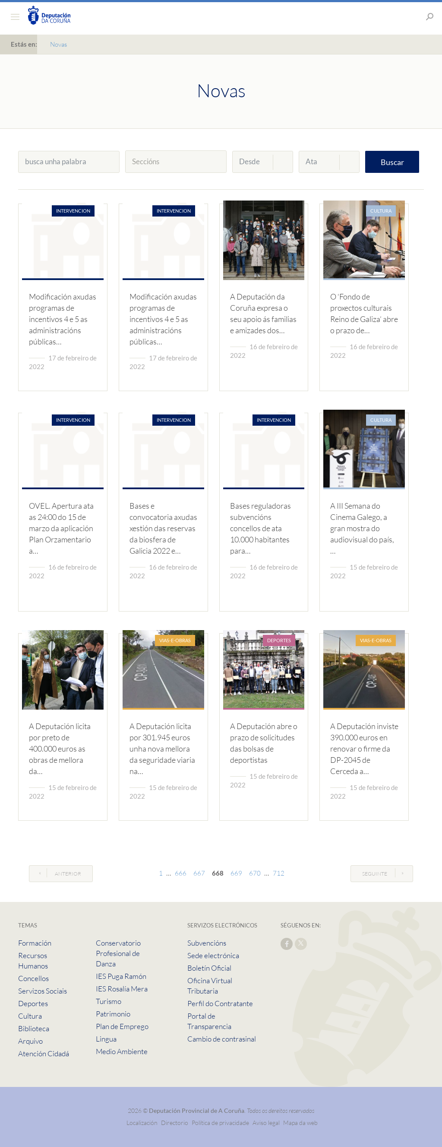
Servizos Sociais (42, 990)
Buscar (392, 162)
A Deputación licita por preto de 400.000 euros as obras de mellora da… (60, 748)
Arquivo (30, 1040)
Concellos (33, 978)
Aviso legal (266, 1122)
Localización (142, 1122)
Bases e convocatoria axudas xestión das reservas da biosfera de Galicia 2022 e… (163, 528)
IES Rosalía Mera (122, 988)
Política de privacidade (221, 1122)
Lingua (106, 1038)
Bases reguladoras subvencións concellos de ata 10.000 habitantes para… (260, 528)
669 (236, 873)
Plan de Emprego (122, 1026)
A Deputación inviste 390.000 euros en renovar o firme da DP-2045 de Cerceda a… (364, 748)
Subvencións (206, 942)
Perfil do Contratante (220, 1003)
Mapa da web (300, 1122)
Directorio (174, 1122)
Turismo (108, 1001)
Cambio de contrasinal (221, 1038)
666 (180, 873)
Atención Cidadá (43, 1053)
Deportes (33, 1003)
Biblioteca (33, 1028)
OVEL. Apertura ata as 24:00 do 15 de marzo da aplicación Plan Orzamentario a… (61, 528)
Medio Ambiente (122, 1051)
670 (255, 873)
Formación (34, 942)
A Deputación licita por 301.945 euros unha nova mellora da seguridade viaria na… (162, 748)
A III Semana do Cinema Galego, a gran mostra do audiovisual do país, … (362, 528)
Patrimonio (113, 1013)
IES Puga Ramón (121, 976)
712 (278, 873)
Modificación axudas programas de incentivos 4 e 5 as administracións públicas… (62, 319)
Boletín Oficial (209, 967)
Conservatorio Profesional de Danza (118, 953)
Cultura (30, 1015)
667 (199, 873)
